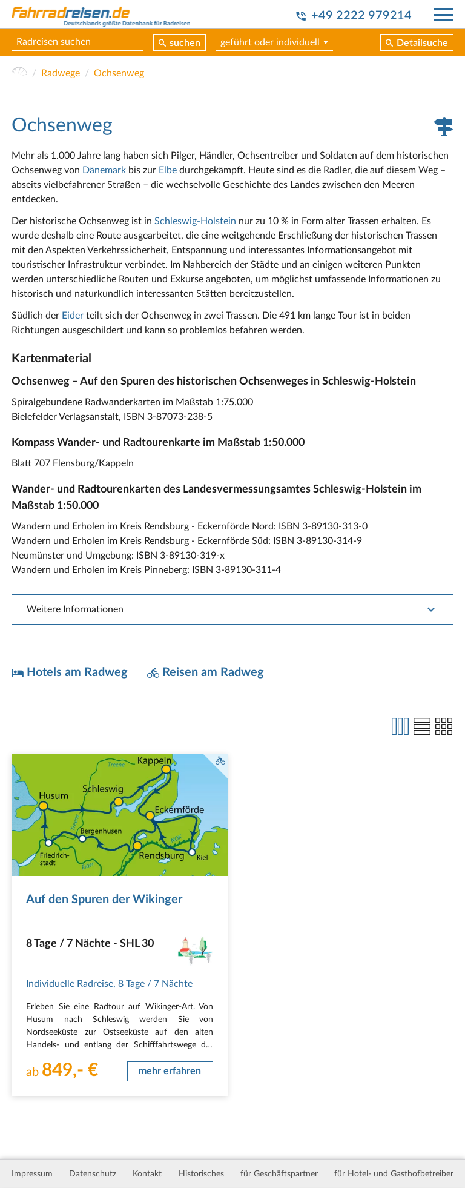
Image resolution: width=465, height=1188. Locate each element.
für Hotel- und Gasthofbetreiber (393, 1174)
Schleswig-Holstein (195, 221)
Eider (73, 315)
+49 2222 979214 (361, 16)
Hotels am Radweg (77, 672)
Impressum (32, 1174)
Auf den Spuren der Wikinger (104, 900)
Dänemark (104, 170)
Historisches (201, 1174)
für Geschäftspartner (279, 1174)
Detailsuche (422, 43)
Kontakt (147, 1174)
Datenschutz (92, 1174)
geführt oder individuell (270, 42)
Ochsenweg (119, 73)
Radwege (60, 73)
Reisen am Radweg (213, 672)
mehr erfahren (170, 1071)
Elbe (168, 170)
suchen (185, 43)
